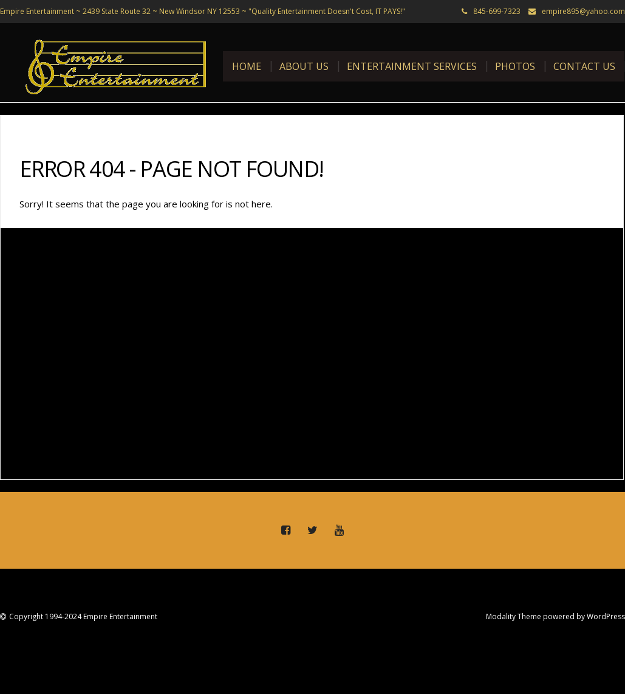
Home (246, 66)
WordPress (606, 616)
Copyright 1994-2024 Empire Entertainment (83, 616)
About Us (304, 66)
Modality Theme (513, 616)
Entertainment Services (412, 66)
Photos (515, 66)
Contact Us (584, 66)
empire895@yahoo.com (583, 11)
